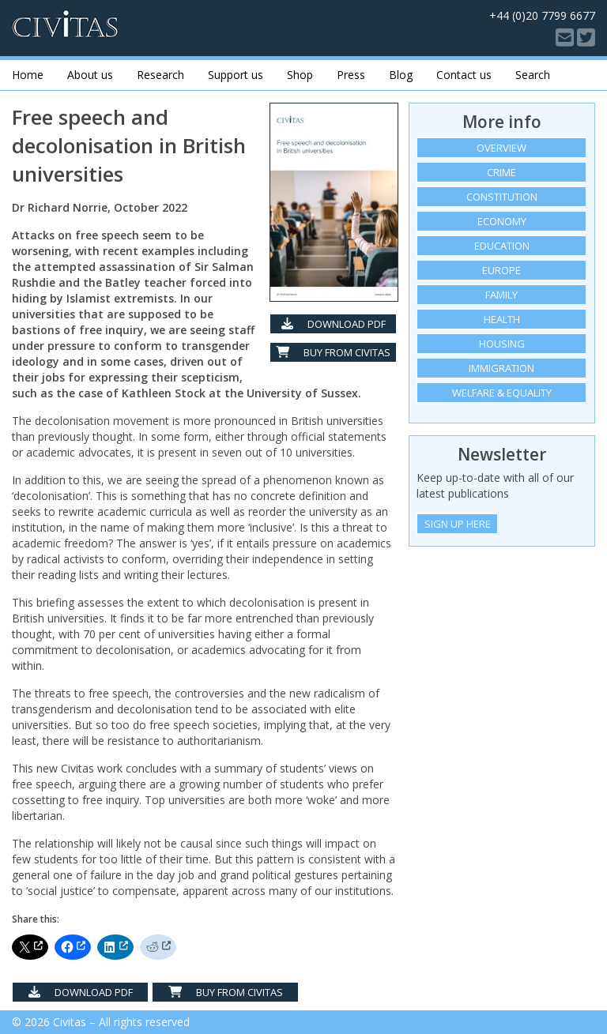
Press (351, 74)
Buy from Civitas (333, 352)
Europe (501, 270)
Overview (501, 148)
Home (27, 74)
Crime (501, 172)
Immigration (501, 368)
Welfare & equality (502, 392)
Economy (501, 221)
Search (532, 74)
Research (160, 74)
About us (90, 74)
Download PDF (333, 324)
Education (502, 246)
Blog (401, 74)
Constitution (501, 197)
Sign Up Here (457, 524)
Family (501, 295)
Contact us (464, 74)
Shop (300, 74)
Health (502, 319)
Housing (502, 344)
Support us (235, 74)
